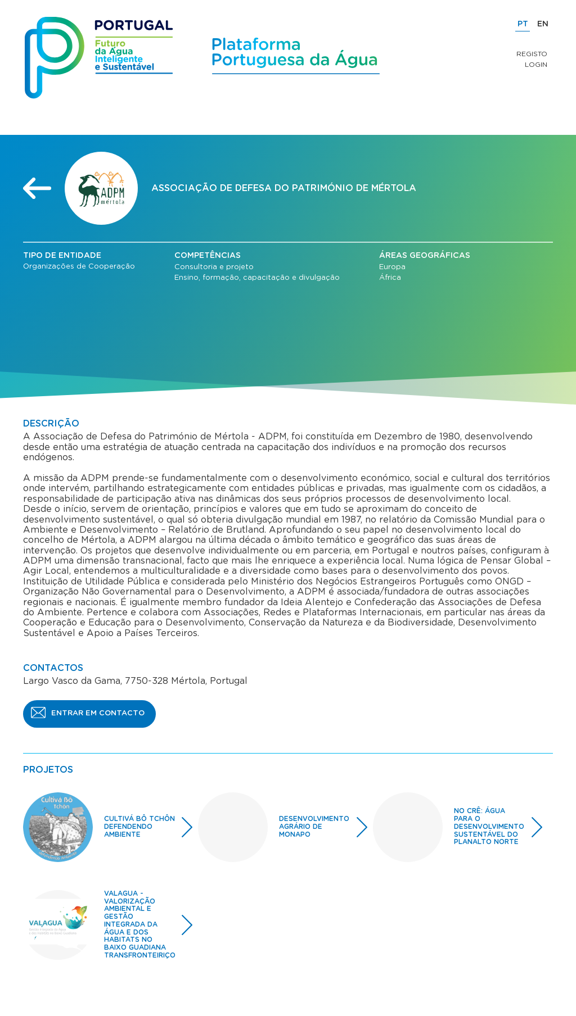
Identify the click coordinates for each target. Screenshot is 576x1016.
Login (536, 64)
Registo (531, 54)
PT (523, 24)
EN (542, 24)
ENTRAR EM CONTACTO (98, 713)
